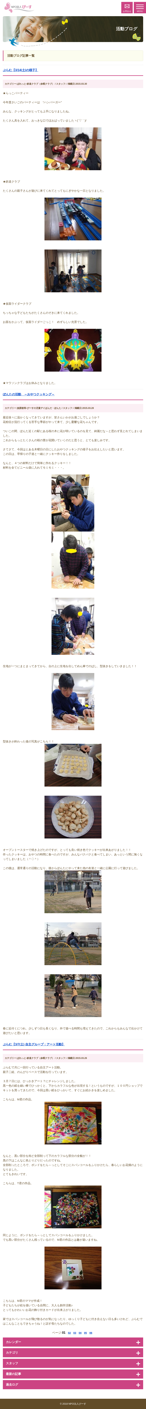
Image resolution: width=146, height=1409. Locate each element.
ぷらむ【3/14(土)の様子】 (20, 70)
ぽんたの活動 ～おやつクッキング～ (29, 394)
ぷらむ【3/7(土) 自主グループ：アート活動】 (34, 1044)
